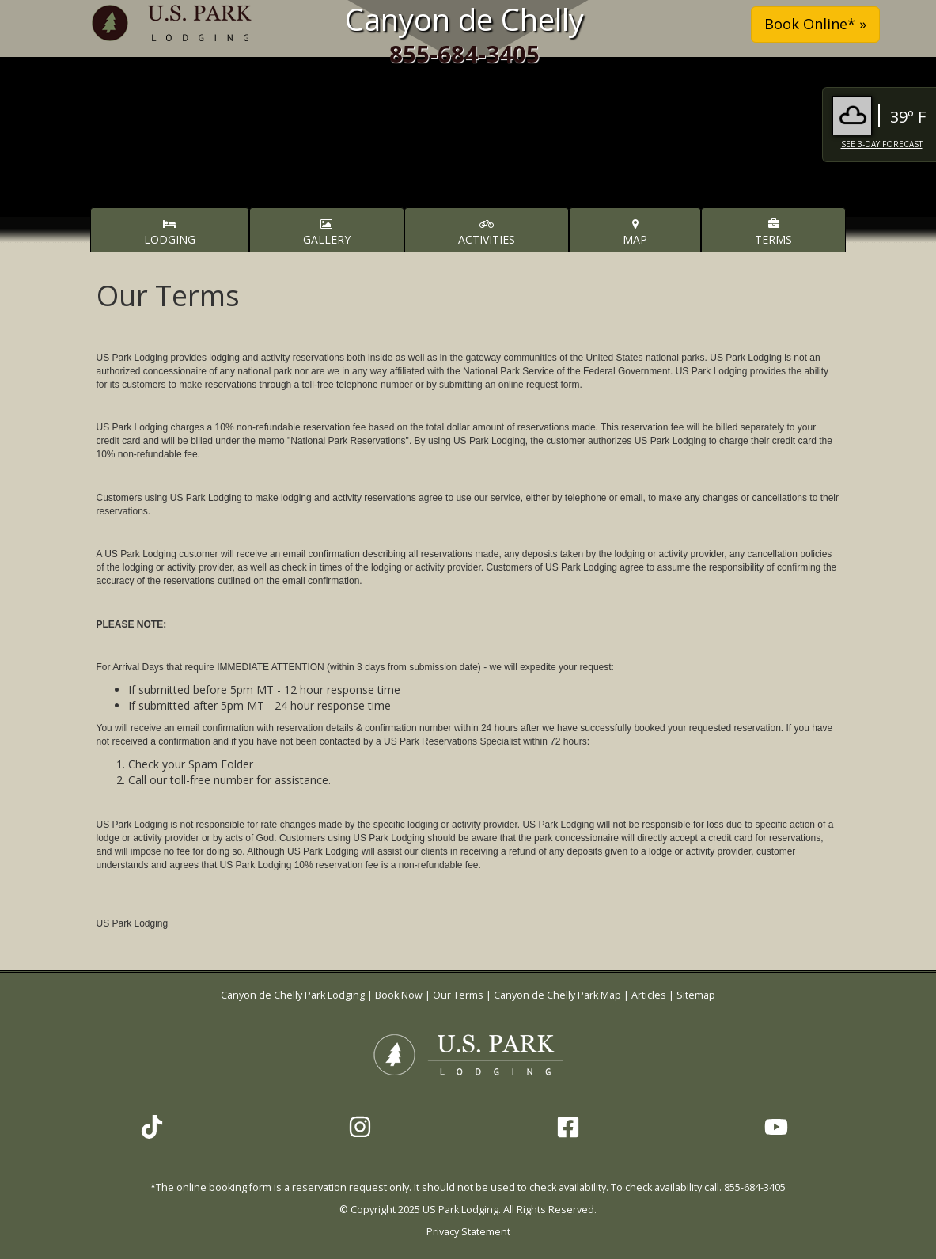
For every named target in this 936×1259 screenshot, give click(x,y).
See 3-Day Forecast (882, 144)
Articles (648, 995)
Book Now (399, 995)
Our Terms (458, 995)
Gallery (327, 232)
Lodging (169, 232)
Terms (773, 232)
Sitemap (695, 995)
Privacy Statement (468, 1231)
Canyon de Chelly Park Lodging (294, 995)
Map (635, 232)
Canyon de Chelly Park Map (557, 995)
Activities (486, 232)
